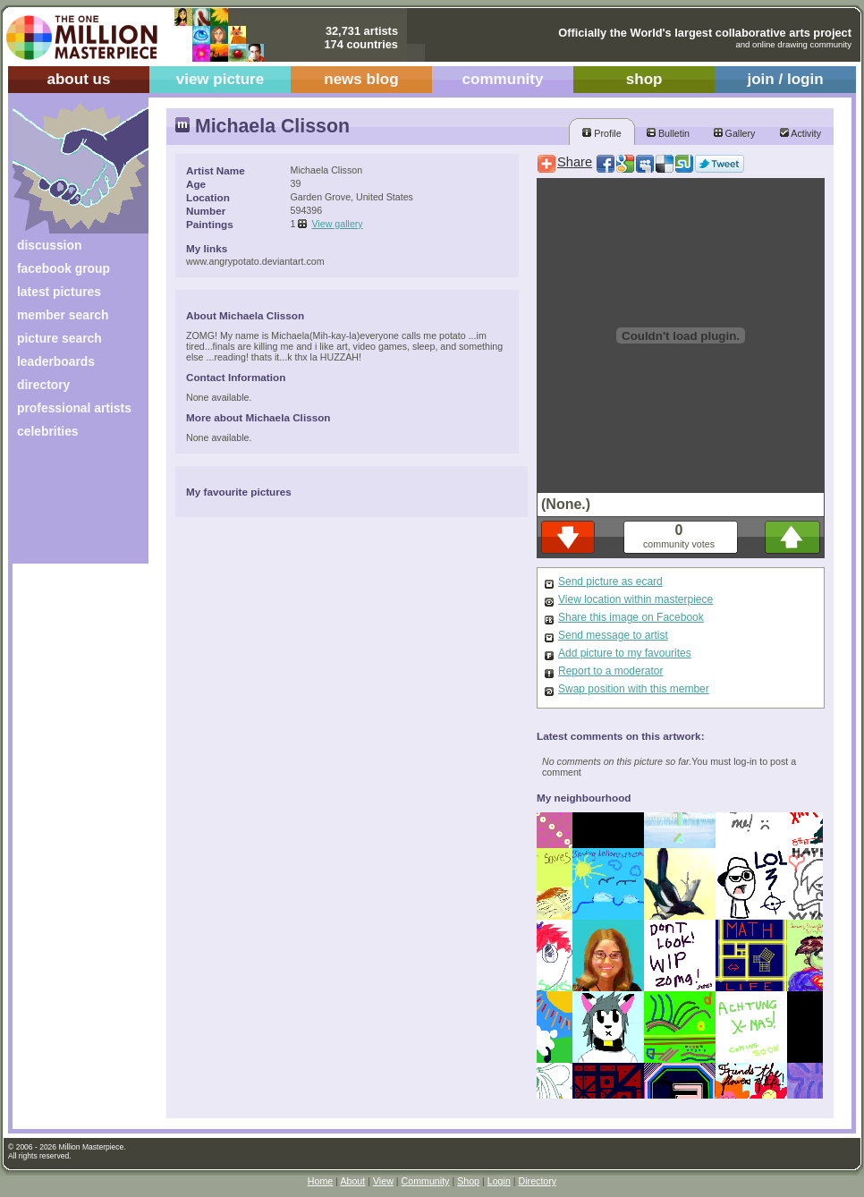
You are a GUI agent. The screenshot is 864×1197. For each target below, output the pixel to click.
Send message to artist (613, 635)
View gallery (336, 223)
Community (426, 1181)
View (383, 1181)
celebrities (48, 431)
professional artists (74, 408)
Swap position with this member (633, 689)
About (352, 1181)
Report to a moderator (610, 671)
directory (43, 385)
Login (499, 1181)
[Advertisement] (68, 508)
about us (78, 79)
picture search (59, 338)
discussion (49, 245)
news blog (361, 79)
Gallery (735, 133)
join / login (785, 79)
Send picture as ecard (610, 581)
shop (644, 79)
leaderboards (56, 361)
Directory (538, 1181)
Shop (468, 1181)
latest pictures (59, 291)
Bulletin (668, 133)
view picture (220, 79)
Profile (601, 133)
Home (320, 1181)
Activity (800, 133)
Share (574, 162)
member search (62, 315)
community (503, 79)
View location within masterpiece (635, 599)
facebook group (63, 268)
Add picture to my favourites (624, 653)
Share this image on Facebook (631, 617)
